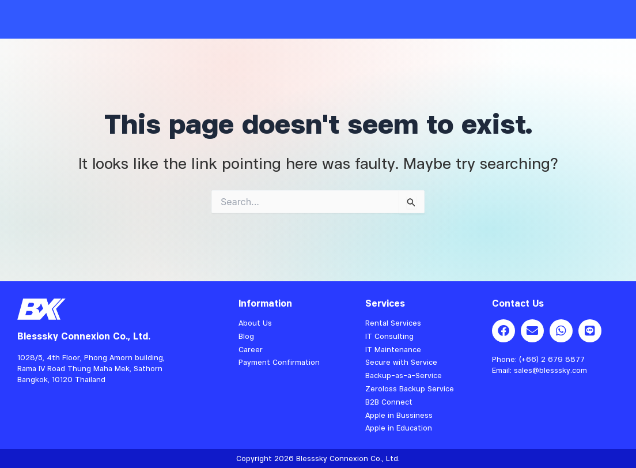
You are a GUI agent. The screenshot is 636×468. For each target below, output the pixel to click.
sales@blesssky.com (550, 370)
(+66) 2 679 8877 (552, 359)
